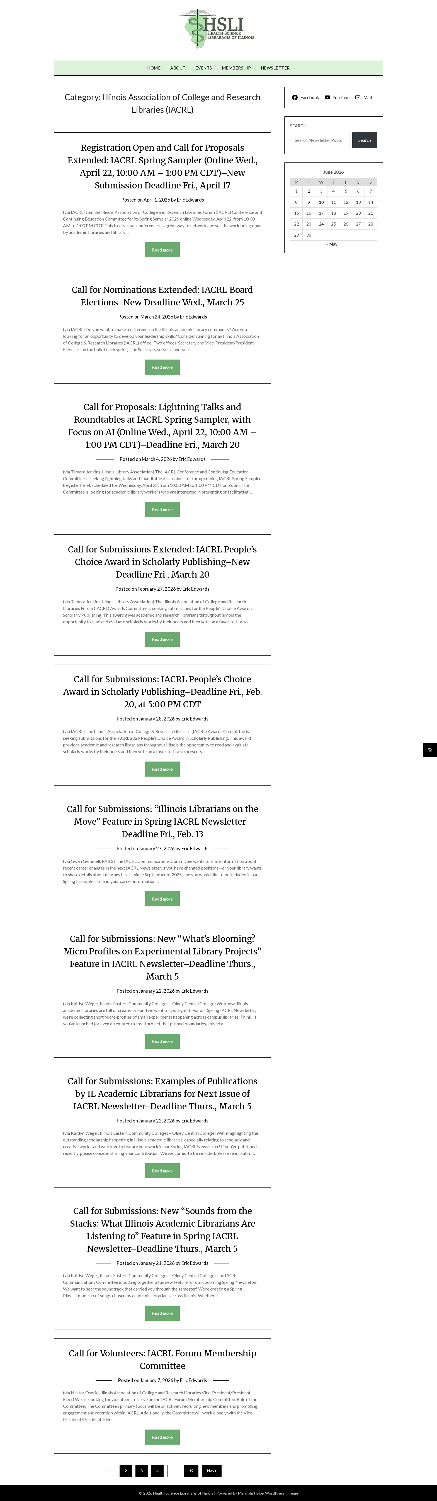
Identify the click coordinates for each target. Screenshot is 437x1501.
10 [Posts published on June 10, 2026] (321, 202)
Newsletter (275, 67)
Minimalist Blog (251, 1493)
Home (154, 67)
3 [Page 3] (141, 1470)
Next (212, 1470)
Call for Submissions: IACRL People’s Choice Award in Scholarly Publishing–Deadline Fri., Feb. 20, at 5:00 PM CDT (162, 692)
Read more (162, 249)
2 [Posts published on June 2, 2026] (309, 190)
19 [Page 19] (191, 1470)
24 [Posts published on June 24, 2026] (321, 223)
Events (203, 67)
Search (298, 125)
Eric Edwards (190, 200)
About (178, 67)
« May (332, 243)
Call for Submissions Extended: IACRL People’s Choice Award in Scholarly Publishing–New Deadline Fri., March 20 (162, 562)
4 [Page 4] (157, 1470)
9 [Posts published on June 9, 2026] (309, 202)
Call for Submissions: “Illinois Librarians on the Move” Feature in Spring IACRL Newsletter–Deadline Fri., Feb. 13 (162, 821)
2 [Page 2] (126, 1470)
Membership (236, 67)
